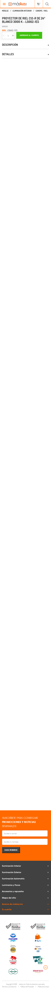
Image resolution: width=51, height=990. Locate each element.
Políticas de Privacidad (27, 987)
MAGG (5, 26)
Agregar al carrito (29, 35)
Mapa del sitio (9, 898)
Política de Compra (43, 987)
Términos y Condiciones (9, 987)
